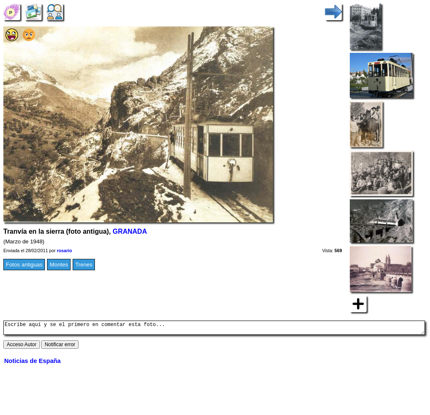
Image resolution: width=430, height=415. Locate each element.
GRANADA (130, 231)
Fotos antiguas (24, 264)
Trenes (83, 264)
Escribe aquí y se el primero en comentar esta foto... (214, 329)
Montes (59, 264)
